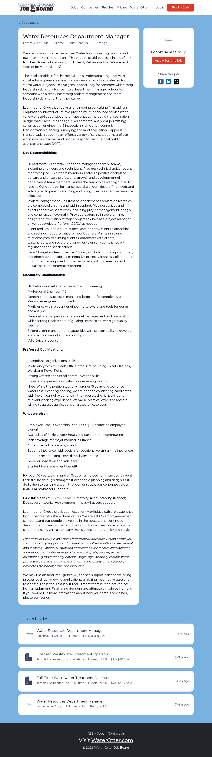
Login (159, 7)
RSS (91, 733)
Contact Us (116, 733)
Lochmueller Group (35, 43)
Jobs (74, 7)
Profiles (108, 7)
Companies (90, 7)
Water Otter (139, 7)
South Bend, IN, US (80, 43)
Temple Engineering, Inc (53, 659)
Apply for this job (168, 60)
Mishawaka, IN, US (93, 635)
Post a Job (180, 7)
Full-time (58, 43)
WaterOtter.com (112, 740)
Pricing (122, 7)
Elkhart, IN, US (97, 659)
